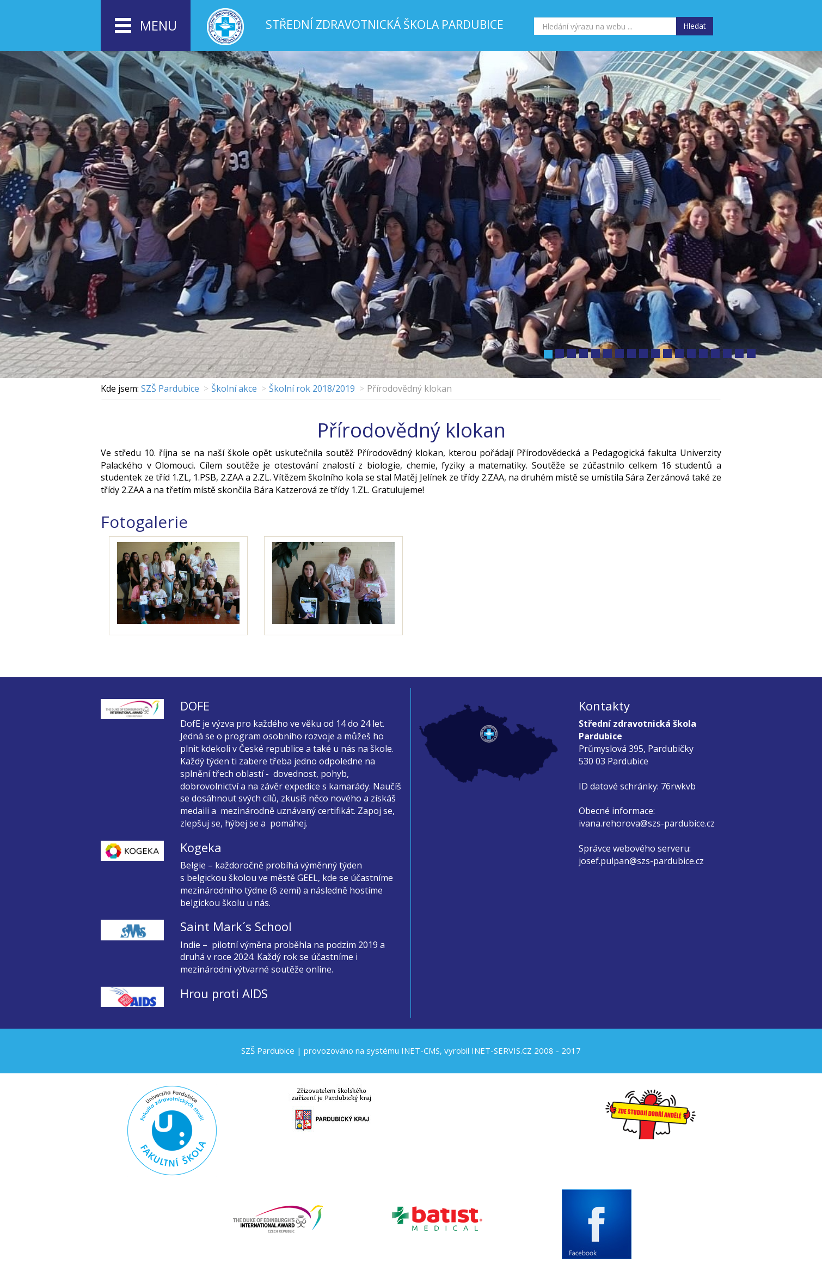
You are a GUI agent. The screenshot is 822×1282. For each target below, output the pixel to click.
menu (146, 26)
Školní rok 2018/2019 (312, 388)
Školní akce (234, 388)
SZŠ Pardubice (170, 388)
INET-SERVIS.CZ (501, 1050)
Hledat (694, 26)
